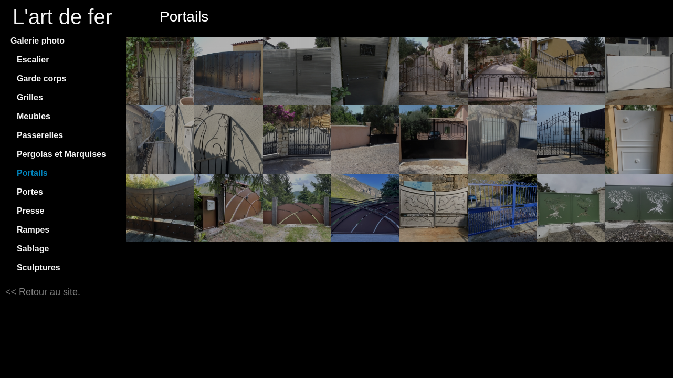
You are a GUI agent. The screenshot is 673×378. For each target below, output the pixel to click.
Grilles (30, 97)
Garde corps (41, 78)
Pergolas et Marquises (61, 154)
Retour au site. (48, 292)
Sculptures (38, 267)
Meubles (33, 116)
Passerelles (40, 135)
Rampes (33, 229)
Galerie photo (37, 40)
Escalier (33, 59)
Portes (30, 191)
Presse (31, 210)
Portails (32, 173)
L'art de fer (62, 16)
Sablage (33, 248)
